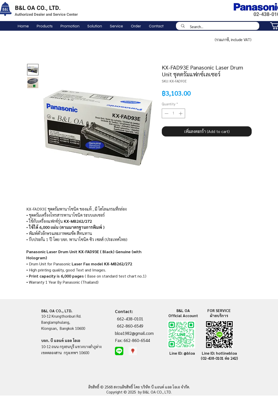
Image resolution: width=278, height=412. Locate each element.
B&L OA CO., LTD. (38, 8)
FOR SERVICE (219, 310)
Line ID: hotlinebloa (219, 353)
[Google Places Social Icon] (133, 351)
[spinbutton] (173, 113)
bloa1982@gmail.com (134, 333)
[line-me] (119, 351)
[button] (44, 26)
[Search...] (219, 26)
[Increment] (181, 113)
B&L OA (183, 310)
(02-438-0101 (213, 358)
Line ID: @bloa (182, 353)
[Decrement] (166, 113)
